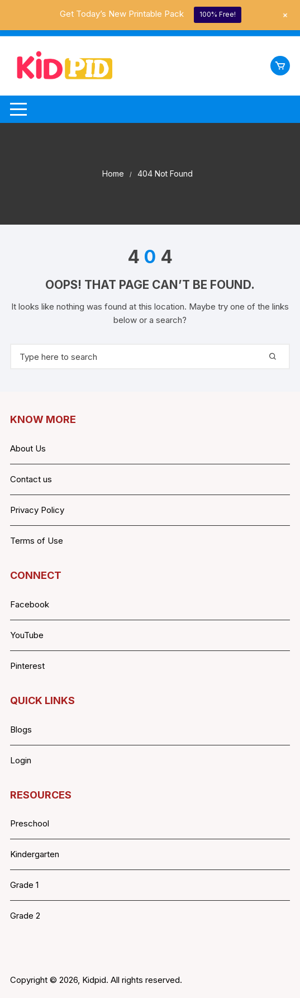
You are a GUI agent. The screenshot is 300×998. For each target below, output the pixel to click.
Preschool (29, 823)
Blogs (21, 729)
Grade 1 (24, 885)
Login (20, 760)
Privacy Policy (37, 510)
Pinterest (27, 665)
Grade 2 (25, 915)
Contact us (31, 479)
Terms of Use (36, 540)
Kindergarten (34, 854)
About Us (28, 448)
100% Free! (217, 14)
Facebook (29, 604)
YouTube (27, 635)
